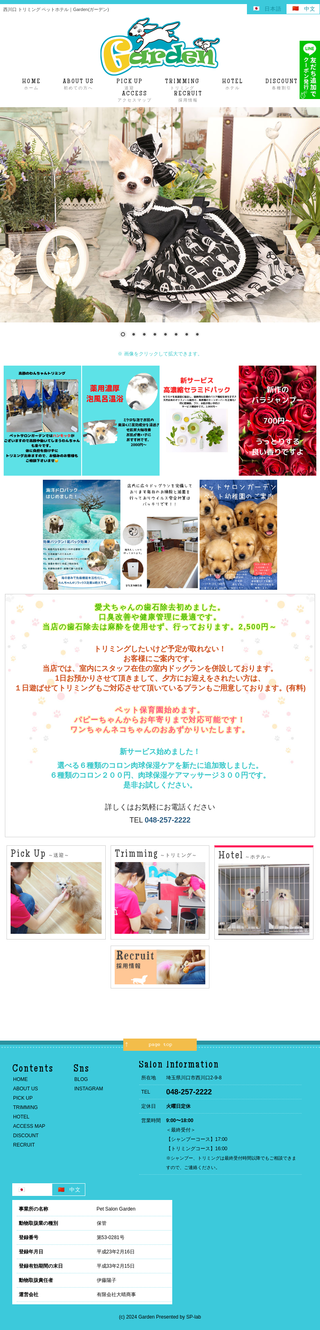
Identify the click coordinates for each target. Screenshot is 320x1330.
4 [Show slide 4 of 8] (154, 335)
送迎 (129, 84)
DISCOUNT (26, 1135)
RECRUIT (24, 1145)
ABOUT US (25, 1089)
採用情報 (188, 96)
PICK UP (23, 1098)
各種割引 (281, 84)
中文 (310, 9)
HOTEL (21, 1117)
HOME (20, 1079)
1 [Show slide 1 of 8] (122, 335)
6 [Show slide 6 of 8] (175, 335)
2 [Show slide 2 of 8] (133, 335)
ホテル (232, 84)
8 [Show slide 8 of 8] (197, 335)
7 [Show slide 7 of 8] (186, 335)
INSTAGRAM (88, 1089)
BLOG (81, 1079)
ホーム (31, 84)
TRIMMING (25, 1107)
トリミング (182, 84)
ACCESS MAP (29, 1126)
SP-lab (193, 1317)
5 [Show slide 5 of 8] (165, 335)
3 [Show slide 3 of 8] (144, 335)
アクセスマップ (135, 96)
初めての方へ (78, 84)
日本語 (273, 9)
